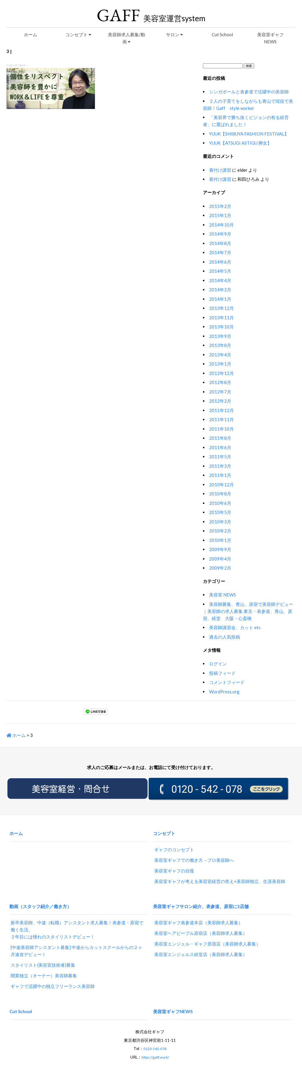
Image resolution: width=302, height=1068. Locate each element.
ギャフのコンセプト (174, 843)
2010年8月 (220, 493)
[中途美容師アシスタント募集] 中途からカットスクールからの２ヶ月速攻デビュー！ (76, 939)
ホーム (30, 34)
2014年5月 (220, 271)
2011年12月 (221, 410)
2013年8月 (220, 345)
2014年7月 (220, 252)
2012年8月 (220, 382)
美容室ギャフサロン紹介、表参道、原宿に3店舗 (201, 897)
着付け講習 (220, 170)
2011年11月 (221, 419)
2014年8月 (220, 243)
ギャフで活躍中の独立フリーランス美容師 (53, 974)
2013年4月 (220, 354)
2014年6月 (220, 261)
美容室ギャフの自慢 (174, 864)
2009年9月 (220, 549)
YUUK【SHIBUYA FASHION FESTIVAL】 (249, 133)
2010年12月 (221, 484)
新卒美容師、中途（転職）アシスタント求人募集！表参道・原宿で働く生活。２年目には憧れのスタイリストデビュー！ (77, 918)
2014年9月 (220, 234)
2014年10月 (221, 224)
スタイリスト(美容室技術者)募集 (43, 953)
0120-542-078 (154, 1031)
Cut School (222, 34)
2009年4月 (220, 558)
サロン (174, 34)
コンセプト (78, 34)
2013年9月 (220, 336)
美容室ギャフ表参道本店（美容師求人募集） (198, 911)
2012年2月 (220, 401)
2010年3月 (220, 521)
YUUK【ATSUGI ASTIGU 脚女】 (240, 143)
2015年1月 (220, 215)
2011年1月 (220, 475)
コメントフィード (226, 682)
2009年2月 (220, 568)
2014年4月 (220, 280)
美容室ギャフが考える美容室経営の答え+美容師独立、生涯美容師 (219, 875)
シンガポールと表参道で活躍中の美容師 (249, 91)
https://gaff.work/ (155, 1040)
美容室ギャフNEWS (270, 38)
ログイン (218, 663)
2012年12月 (221, 373)
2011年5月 (220, 456)
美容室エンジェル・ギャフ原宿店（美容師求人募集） (207, 932)
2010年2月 (220, 530)
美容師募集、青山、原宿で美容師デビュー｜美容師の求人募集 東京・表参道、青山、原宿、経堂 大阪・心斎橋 (248, 611)
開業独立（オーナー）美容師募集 (44, 964)
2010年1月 (220, 540)
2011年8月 (220, 438)
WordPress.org (224, 691)
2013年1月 (220, 363)
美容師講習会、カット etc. (235, 627)
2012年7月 (220, 391)
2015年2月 (220, 206)
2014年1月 (220, 299)
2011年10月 (221, 429)
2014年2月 (220, 289)
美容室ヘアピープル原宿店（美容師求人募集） (200, 921)
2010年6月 (220, 503)
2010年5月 (220, 512)
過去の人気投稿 (224, 636)
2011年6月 (220, 447)
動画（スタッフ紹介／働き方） (40, 897)
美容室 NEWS (222, 594)
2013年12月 (221, 308)
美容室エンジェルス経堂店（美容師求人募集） (200, 942)
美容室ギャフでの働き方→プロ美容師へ (194, 854)
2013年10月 (221, 326)
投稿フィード (222, 673)
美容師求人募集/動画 (126, 38)
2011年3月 (220, 466)
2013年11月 (221, 317)
